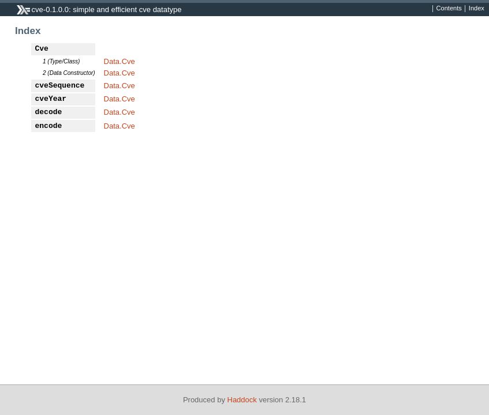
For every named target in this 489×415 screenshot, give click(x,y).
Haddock (242, 399)
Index (476, 8)
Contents (449, 8)
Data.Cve (119, 61)
